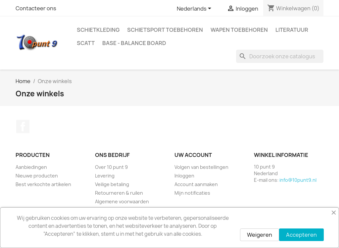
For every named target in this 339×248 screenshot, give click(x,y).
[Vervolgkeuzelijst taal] (195, 9)
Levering (105, 176)
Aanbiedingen (31, 167)
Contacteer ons (36, 8)
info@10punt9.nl (297, 180)
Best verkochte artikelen (43, 184)
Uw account (193, 155)
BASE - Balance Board (134, 43)
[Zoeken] (279, 56)
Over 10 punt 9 (111, 167)
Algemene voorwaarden (122, 201)
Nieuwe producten (37, 176)
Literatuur (291, 29)
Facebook (22, 126)
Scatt (86, 43)
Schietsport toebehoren (165, 29)
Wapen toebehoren (239, 29)
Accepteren (301, 234)
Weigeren (259, 234)
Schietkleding (98, 29)
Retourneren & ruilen (119, 193)
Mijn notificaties (192, 193)
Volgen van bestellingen (201, 167)
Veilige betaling (112, 184)
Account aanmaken (196, 184)
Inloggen (184, 176)
